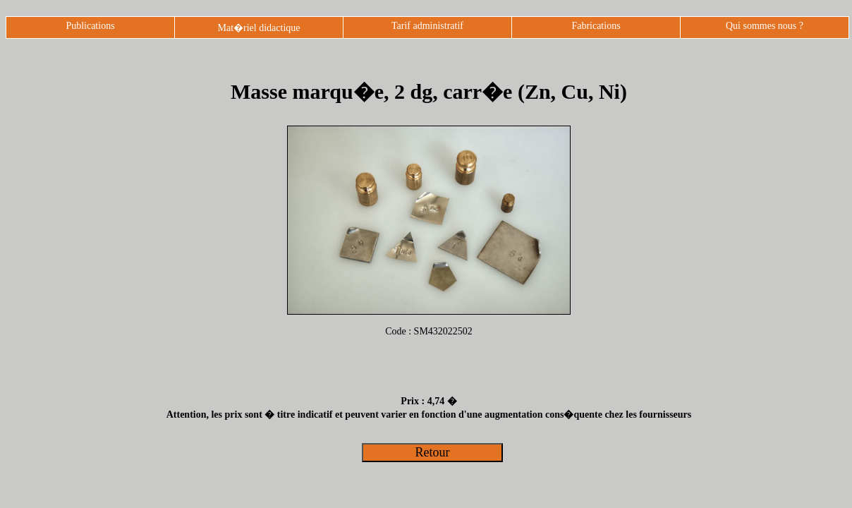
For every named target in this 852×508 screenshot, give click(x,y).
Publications (90, 25)
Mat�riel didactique (258, 28)
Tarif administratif (427, 25)
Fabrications (595, 25)
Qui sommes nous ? (764, 25)
